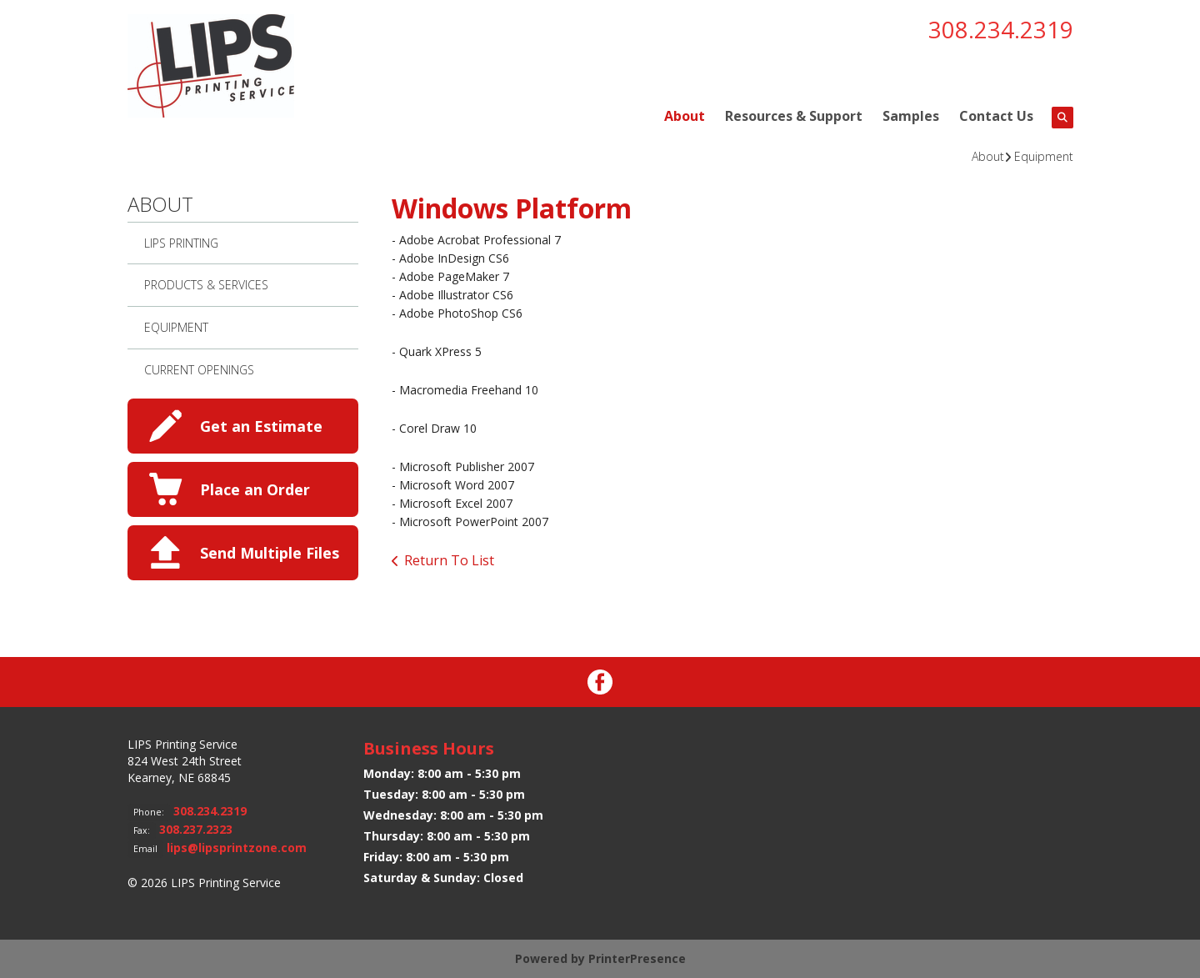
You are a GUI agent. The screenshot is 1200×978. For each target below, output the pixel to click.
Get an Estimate (261, 426)
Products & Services (206, 285)
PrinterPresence (637, 958)
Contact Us (996, 116)
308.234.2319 (1000, 29)
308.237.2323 (195, 829)
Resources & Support (793, 116)
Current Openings (199, 370)
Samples (910, 116)
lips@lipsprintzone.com (237, 847)
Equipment (1043, 156)
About (684, 116)
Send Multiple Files (269, 553)
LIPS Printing (181, 243)
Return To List (449, 560)
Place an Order (255, 489)
